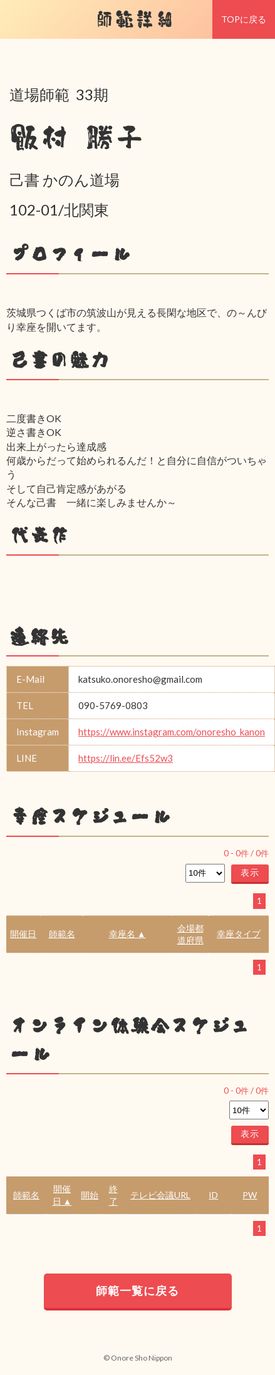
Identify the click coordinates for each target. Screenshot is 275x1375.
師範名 (62, 933)
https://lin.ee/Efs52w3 (125, 758)
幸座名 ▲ (127, 933)
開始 (89, 1195)
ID (213, 1195)
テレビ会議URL (160, 1195)
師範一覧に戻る (137, 1290)
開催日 (23, 933)
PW (249, 1195)
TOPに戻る (243, 19)
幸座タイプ (239, 933)
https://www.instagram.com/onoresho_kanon (171, 731)
